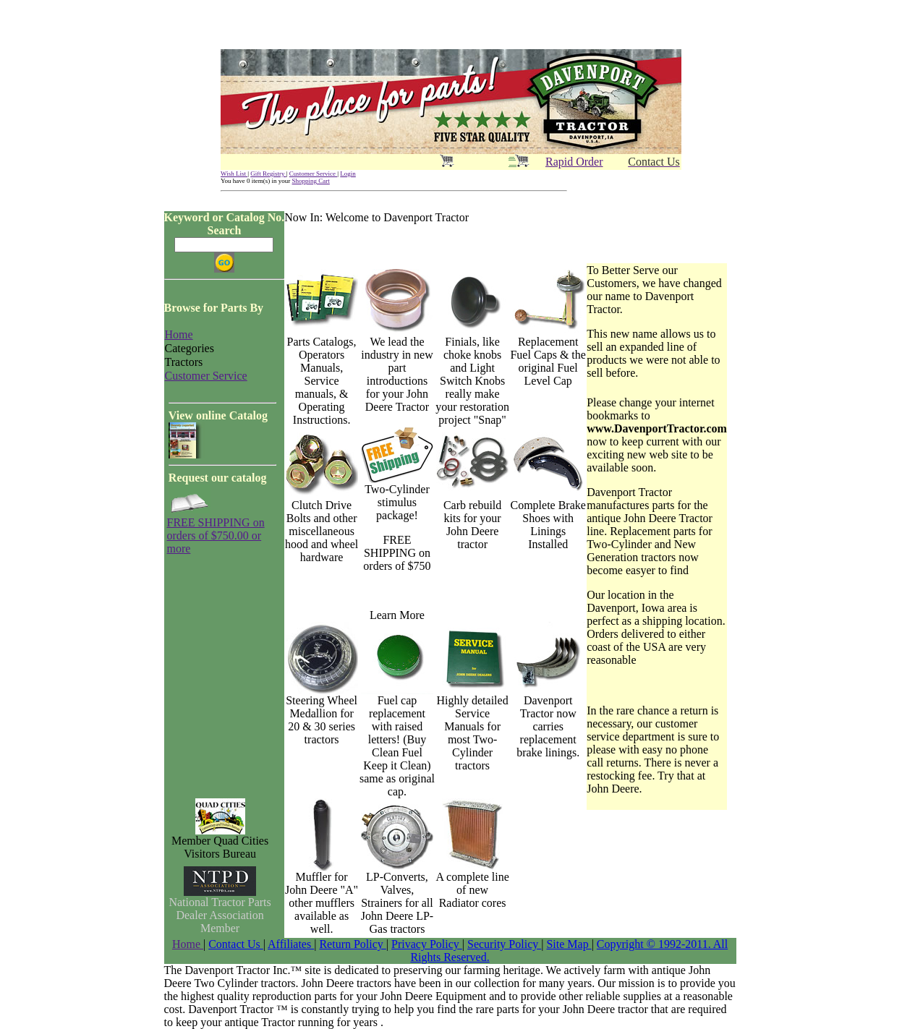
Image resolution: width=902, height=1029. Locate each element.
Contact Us (235, 944)
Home (187, 944)
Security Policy (504, 944)
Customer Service (313, 173)
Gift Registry (268, 173)
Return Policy (352, 944)
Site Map (568, 944)
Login (348, 173)
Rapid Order (574, 161)
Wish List (234, 173)
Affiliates (291, 944)
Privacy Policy (426, 944)
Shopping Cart (311, 180)
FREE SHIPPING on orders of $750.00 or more (216, 535)
